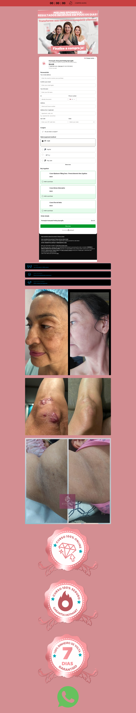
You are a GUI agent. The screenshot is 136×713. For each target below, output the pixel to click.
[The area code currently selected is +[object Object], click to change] (72, 99)
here (57, 253)
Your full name (44, 89)
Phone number (72, 96)
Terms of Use (49, 250)
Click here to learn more (61, 245)
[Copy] (54, 243)
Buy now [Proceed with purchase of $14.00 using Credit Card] (68, 226)
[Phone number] (86, 99)
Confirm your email (45, 82)
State (70, 118)
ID (41, 96)
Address (42, 103)
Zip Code (42, 118)
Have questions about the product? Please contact (52, 236)
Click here (60, 66)
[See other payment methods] (68, 164)
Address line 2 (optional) (47, 110)
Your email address (45, 75)
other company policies (66, 250)
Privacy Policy (56, 250)
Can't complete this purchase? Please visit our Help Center (54, 239)
